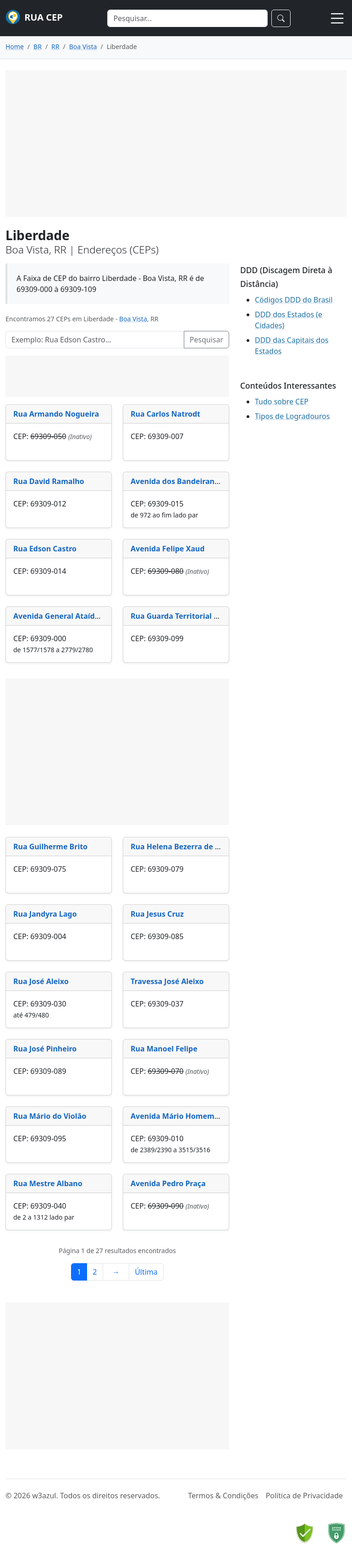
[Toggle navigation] (337, 18)
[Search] (187, 18)
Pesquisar (206, 340)
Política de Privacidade (304, 1495)
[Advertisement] (176, 143)
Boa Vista (133, 318)
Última (146, 1272)
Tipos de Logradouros (292, 416)
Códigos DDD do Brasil (294, 300)
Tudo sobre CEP (281, 401)
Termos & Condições (223, 1495)
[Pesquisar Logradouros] (95, 339)
